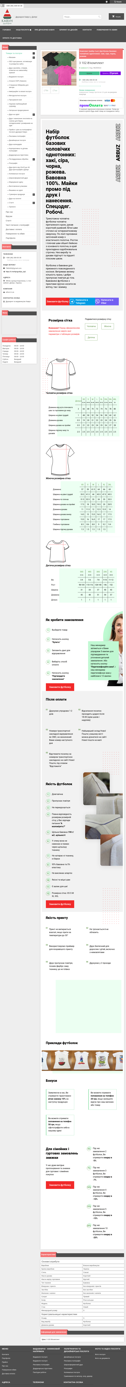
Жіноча (107, 326)
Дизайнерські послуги (17, 140)
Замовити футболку (60, 687)
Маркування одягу (16, 182)
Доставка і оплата (14, 229)
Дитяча (91, 337)
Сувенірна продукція (17, 194)
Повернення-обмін (9, 1370)
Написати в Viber (104, 301)
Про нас (9, 212)
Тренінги (12, 207)
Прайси (5, 1362)
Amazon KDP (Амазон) (17, 81)
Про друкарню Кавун (45, 30)
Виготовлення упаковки (18, 186)
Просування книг (15, 100)
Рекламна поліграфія (17, 136)
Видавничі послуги (16, 77)
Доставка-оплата (8, 1373)
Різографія (13, 163)
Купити (89, 73)
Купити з (110, 73)
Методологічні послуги (17, 95)
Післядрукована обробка (18, 159)
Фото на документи (102, 1358)
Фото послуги (100, 1354)
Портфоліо (10, 238)
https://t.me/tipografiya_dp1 (16, 272)
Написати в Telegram (78, 301)
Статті (11, 203)
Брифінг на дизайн (69, 30)
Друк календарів (15, 144)
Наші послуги (22, 30)
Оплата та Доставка (12, 38)
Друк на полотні (15, 199)
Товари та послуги (14, 53)
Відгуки (9, 216)
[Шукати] (99, 17)
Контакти (87, 30)
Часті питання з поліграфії (17, 225)
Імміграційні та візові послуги (20, 91)
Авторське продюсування (19, 110)
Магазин (12, 57)
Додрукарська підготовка (18, 155)
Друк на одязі (14, 114)
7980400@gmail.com (13, 268)
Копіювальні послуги (17, 174)
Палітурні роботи (39, 1372)
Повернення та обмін (107, 30)
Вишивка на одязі (16, 190)
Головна (7, 30)
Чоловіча (91, 326)
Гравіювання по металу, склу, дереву (78, 1376)
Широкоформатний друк (18, 178)
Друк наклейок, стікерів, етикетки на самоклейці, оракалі (18, 70)
